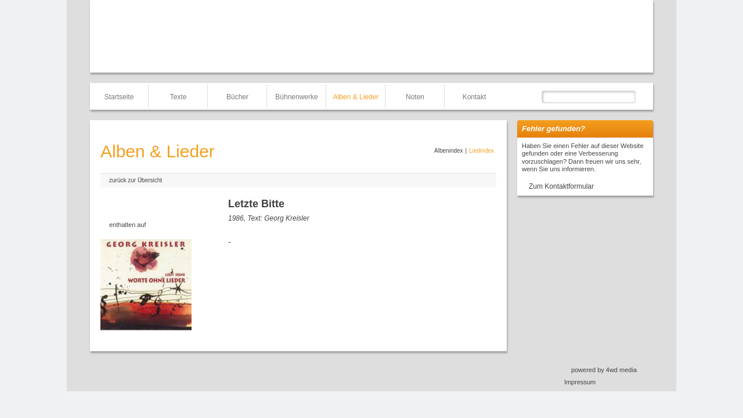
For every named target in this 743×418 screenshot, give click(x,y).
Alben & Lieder (356, 97)
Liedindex (481, 150)
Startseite (119, 97)
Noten (415, 97)
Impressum (580, 382)
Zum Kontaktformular (561, 186)
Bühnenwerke (296, 97)
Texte (178, 97)
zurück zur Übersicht (135, 180)
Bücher (237, 97)
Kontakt (474, 97)
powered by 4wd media (604, 369)
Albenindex (448, 150)
